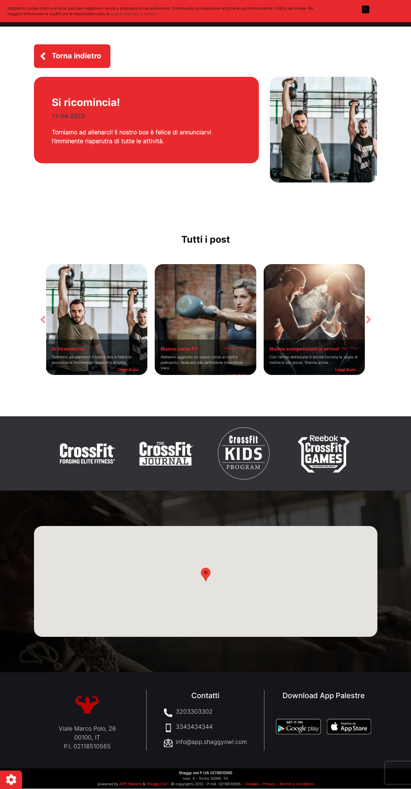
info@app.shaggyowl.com (211, 742)
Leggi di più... (129, 369)
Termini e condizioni (296, 784)
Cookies (251, 784)
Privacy (269, 784)
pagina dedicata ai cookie (132, 13)
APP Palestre (130, 784)
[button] (72, 56)
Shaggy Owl (156, 784)
